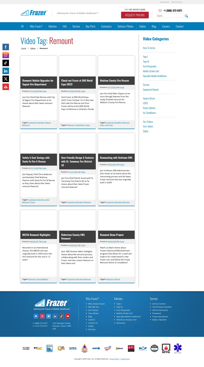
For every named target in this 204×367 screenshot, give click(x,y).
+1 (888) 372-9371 (172, 11)
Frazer (44, 91)
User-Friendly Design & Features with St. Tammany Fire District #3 (77, 161)
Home (23, 48)
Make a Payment (159, 320)
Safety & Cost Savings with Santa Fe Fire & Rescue (36, 160)
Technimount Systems (162, 307)
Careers (166, 26)
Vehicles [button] (52, 26)
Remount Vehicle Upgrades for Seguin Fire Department (38, 82)
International (163, 2)
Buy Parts (90, 26)
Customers (106, 26)
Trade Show (79, 125)
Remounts (120, 323)
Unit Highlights (42, 280)
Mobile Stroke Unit (151, 71)
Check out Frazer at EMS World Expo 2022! (77, 82)
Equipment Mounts (151, 89)
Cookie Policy (125, 359)
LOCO (47, 200)
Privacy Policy (114, 359)
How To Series (149, 48)
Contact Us (93, 323)
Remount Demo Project (112, 235)
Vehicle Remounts (160, 311)
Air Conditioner (149, 113)
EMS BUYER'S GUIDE (134, 9)
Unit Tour (109, 125)
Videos (142, 26)
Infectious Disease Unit (126, 320)
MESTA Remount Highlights (36, 235)
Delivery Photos (125, 26)
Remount (25, 125)
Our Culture (148, 121)
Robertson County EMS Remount (73, 237)
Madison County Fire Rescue (114, 80)
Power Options (149, 108)
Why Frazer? (36, 26)
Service (76, 26)
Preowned (156, 314)
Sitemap (91, 330)
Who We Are (93, 307)
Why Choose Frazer (96, 304)
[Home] (22, 26)
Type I (87, 125)
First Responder (150, 66)
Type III (146, 61)
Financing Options (160, 317)
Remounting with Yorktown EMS (116, 158)
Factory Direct (149, 98)
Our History (93, 311)
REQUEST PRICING (134, 15)
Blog (154, 26)
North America (176, 2)
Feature (48, 123)
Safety (145, 131)
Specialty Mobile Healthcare (155, 76)
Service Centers (159, 304)
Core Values (148, 126)
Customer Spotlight (113, 123)
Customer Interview (36, 123)
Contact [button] (179, 26)
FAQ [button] (65, 26)
